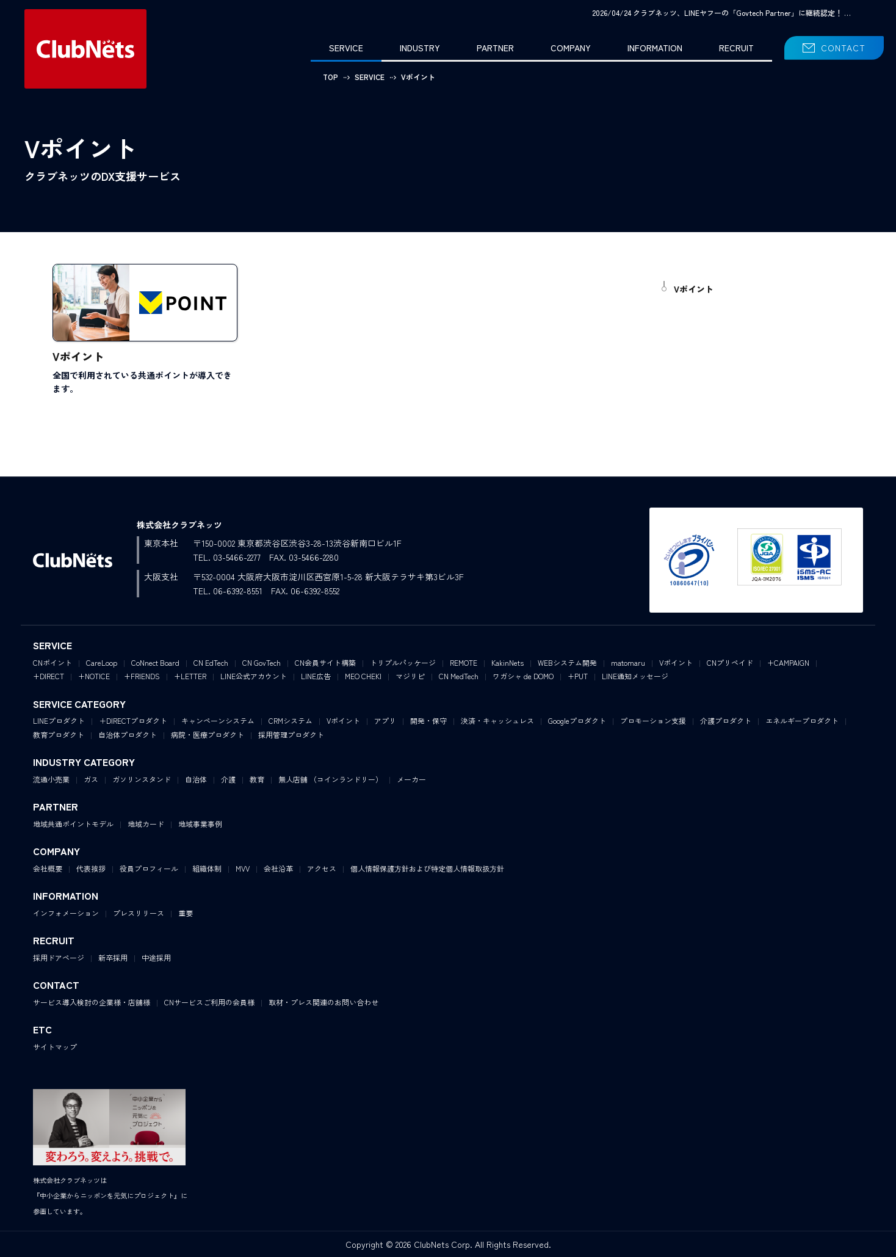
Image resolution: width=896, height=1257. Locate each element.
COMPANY (571, 48)
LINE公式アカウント (253, 676)
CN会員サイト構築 (325, 662)
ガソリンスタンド (141, 779)
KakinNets (507, 662)
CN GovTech (261, 662)
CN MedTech (459, 676)
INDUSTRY (420, 48)
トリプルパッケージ (403, 662)
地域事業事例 (200, 823)
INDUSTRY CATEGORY (84, 761)
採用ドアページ (58, 957)
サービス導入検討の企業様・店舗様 (91, 1002)
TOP (330, 76)
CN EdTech (210, 662)
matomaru (628, 662)
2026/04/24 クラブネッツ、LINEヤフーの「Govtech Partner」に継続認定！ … (721, 12)
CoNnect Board (155, 662)
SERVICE (346, 48)
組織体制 (207, 868)
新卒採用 (113, 957)
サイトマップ (55, 1046)
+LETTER (190, 676)
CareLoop (101, 662)
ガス (91, 779)
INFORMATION (654, 48)
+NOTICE (94, 676)
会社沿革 (278, 868)
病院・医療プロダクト (207, 734)
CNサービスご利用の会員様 (209, 1002)
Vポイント (694, 289)
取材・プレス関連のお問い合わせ (323, 1002)
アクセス (321, 868)
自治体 (196, 779)
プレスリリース (138, 913)
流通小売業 (51, 779)
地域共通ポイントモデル (73, 823)
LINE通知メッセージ (635, 676)
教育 (257, 779)
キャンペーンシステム (218, 720)
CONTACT (843, 48)
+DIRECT (48, 676)
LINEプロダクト (59, 720)
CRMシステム (291, 720)
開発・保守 (428, 720)
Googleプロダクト (577, 720)
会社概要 (47, 868)
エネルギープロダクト (802, 720)
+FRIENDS (142, 676)
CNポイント (52, 662)
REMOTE (463, 662)
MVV (243, 868)
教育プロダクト (58, 734)
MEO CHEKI (363, 676)
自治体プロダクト (127, 734)
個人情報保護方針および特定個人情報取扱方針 (427, 868)
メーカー (411, 779)
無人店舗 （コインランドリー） (330, 779)
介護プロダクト (725, 720)
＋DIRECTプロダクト (133, 720)
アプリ (385, 720)
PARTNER (495, 48)
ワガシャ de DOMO (523, 676)
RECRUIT (736, 48)
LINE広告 (316, 676)
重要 (185, 913)
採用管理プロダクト (291, 734)
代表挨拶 (91, 868)
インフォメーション (66, 913)
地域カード (146, 823)
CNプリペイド (730, 662)
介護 (228, 779)
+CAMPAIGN (788, 662)
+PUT (578, 676)
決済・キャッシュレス (497, 720)
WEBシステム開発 (567, 662)
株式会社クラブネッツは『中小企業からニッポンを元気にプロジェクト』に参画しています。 (110, 1195)
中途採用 (156, 957)
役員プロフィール (149, 868)
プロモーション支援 (653, 720)
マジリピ (410, 676)
